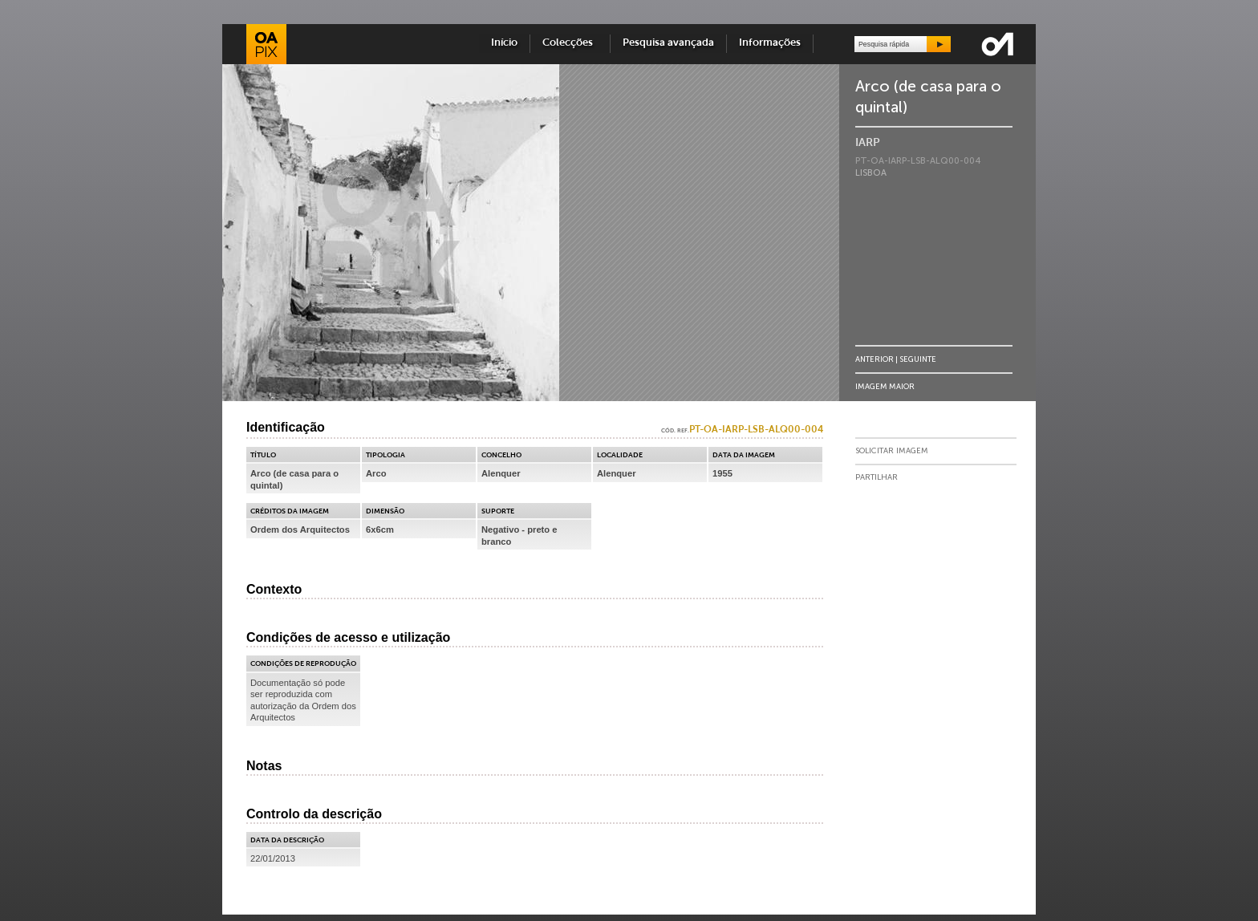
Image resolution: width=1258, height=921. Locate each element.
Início (504, 43)
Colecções (570, 43)
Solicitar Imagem (891, 451)
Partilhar (876, 477)
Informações (770, 43)
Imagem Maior (885, 386)
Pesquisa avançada (668, 43)
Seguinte (917, 359)
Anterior (874, 359)
